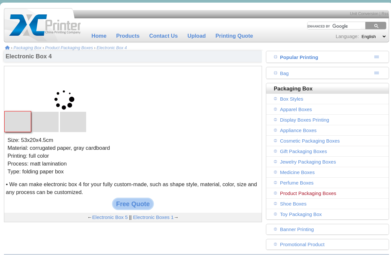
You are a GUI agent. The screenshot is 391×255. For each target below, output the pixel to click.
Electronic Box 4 (112, 47)
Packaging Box (27, 47)
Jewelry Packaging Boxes (308, 162)
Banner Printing (297, 229)
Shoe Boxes (293, 203)
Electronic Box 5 (110, 217)
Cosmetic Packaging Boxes (310, 141)
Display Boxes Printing (304, 120)
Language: (347, 36)
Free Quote (133, 203)
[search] (331, 26)
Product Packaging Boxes (69, 47)
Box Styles (291, 99)
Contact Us (163, 36)
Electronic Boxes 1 (153, 217)
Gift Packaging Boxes (303, 151)
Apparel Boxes (296, 109)
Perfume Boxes (297, 183)
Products (128, 36)
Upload (197, 36)
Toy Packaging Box (301, 214)
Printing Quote (234, 36)
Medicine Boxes (297, 172)
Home (98, 36)
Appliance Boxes (298, 130)
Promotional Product (302, 244)
